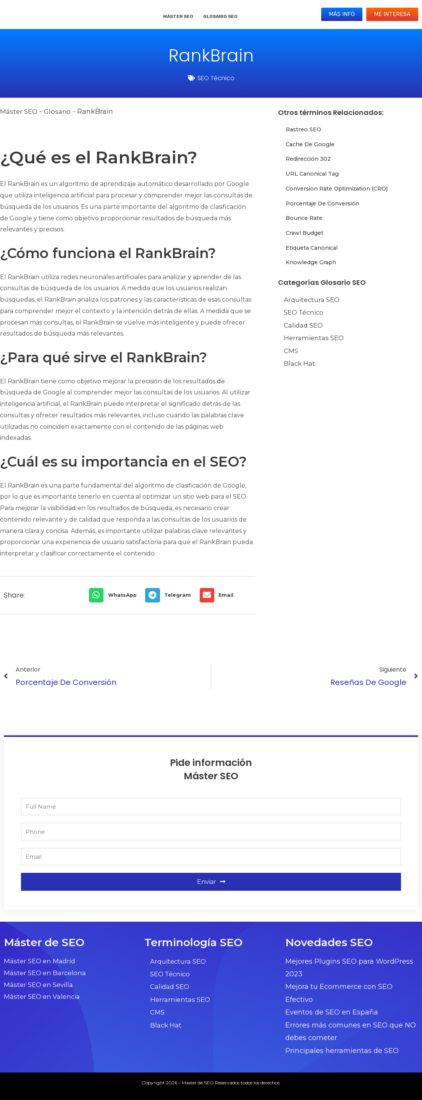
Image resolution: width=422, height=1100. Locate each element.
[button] (115, 595)
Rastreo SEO (305, 129)
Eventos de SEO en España (331, 1012)
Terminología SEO (193, 942)
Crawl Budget (307, 232)
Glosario (60, 111)
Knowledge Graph (313, 262)
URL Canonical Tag (315, 173)
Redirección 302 (311, 158)
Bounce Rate (306, 217)
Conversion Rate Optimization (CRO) (343, 188)
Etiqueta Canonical (315, 247)
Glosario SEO (220, 16)
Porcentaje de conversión (326, 203)
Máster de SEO (44, 942)
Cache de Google (313, 144)
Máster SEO (178, 16)
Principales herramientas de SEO (342, 1051)
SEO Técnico (215, 78)
